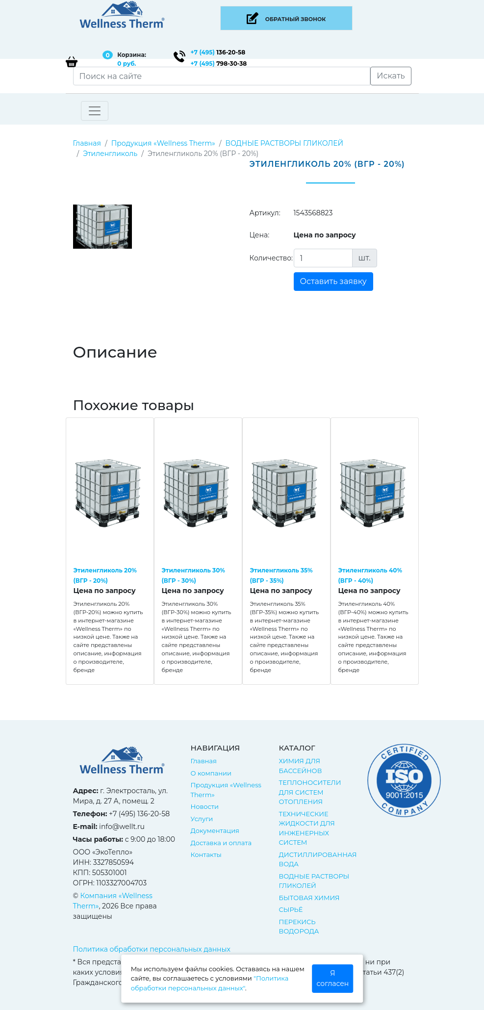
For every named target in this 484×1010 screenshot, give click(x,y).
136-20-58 (218, 52)
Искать (391, 75)
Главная (87, 143)
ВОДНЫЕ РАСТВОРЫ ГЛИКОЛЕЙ (284, 143)
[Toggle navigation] (94, 111)
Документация (215, 830)
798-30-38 (219, 63)
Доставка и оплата (221, 843)
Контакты (206, 854)
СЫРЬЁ (291, 909)
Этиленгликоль (110, 153)
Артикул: (265, 212)
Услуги (202, 819)
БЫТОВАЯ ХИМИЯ (309, 898)
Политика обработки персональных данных (151, 949)
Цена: (260, 235)
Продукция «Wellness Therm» (163, 143)
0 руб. (126, 63)
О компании (211, 773)
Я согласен (333, 978)
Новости (205, 806)
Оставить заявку (333, 281)
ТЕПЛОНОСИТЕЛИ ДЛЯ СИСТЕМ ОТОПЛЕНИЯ (310, 791)
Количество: (268, 258)
